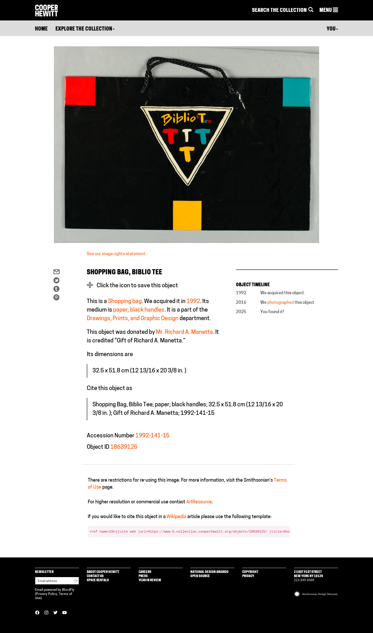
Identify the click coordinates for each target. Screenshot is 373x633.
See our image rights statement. (117, 254)
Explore (85, 29)
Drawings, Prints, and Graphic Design (132, 319)
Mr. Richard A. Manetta (184, 332)
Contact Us (95, 576)
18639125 (123, 447)
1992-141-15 (152, 436)
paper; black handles (138, 310)
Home (41, 29)
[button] (328, 10)
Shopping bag (125, 302)
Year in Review (150, 580)
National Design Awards (209, 572)
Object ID (98, 447)
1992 (193, 302)
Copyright (250, 572)
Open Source (200, 576)
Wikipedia (176, 516)
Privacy (248, 576)
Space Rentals (98, 580)
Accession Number (110, 436)
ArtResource (199, 502)
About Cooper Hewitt (103, 572)
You (332, 29)
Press (143, 576)
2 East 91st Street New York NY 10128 (308, 574)
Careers (145, 572)
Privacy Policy (46, 594)
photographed (280, 303)
